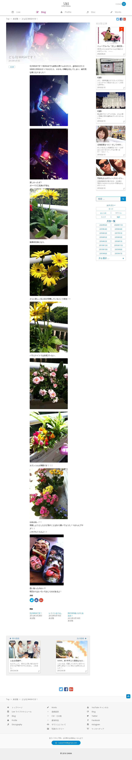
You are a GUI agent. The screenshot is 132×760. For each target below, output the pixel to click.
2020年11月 (118, 225)
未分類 (12, 67)
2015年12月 (103, 245)
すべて (111, 209)
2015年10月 (103, 249)
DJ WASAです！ (36, 613)
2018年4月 (118, 229)
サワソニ (118, 213)
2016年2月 (103, 241)
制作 (118, 217)
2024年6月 (103, 225)
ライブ (103, 217)
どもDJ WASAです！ (22, 57)
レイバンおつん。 (56, 613)
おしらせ (103, 213)
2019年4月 (103, 229)
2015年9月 (118, 249)
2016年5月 (103, 237)
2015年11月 (118, 245)
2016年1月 (118, 241)
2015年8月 (103, 253)
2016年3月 (118, 237)
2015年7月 (118, 253)
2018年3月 (103, 233)
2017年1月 (118, 233)
